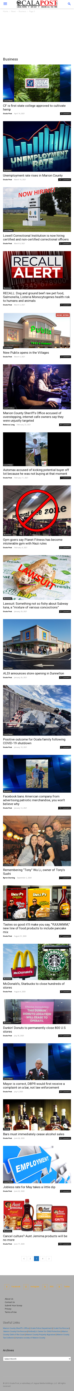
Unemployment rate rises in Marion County (33, 175)
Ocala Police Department (41, 1328)
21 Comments (65, 243)
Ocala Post (7, 113)
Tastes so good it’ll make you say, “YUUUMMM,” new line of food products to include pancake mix (36, 928)
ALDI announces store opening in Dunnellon (33, 673)
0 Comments (65, 113)
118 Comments (64, 1036)
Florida (6, 1129)
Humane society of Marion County (30, 1338)
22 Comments (65, 547)
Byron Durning (9, 878)
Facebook (16, 1286)
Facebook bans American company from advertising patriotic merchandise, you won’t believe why (34, 800)
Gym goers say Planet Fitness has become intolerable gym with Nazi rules (32, 541)
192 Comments (64, 1244)
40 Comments (65, 425)
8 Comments (65, 747)
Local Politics (9, 408)
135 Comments (64, 808)
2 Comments (65, 357)
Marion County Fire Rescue (15, 1331)
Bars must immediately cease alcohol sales (33, 1134)
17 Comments (65, 878)
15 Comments (65, 677)
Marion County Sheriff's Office (16, 1328)
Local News (8, 101)
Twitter (67, 1286)
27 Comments (65, 936)
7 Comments (65, 478)
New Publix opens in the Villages (26, 352)
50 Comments (65, 1092)
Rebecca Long (9, 424)
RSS (52, 1286)
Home (5, 11)
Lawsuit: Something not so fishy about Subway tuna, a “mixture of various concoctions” (35, 605)
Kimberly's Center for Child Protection (44, 1331)
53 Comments (65, 611)
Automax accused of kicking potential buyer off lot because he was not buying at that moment (36, 471)
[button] (69, 4)
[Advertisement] (37, 36)
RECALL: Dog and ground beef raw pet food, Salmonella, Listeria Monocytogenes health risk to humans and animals (36, 297)
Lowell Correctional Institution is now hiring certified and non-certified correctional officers (36, 237)
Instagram (35, 1286)
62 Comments (65, 1138)
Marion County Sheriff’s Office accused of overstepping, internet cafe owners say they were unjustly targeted (33, 416)
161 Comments (64, 179)
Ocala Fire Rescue (61, 1328)
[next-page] (49, 1258)
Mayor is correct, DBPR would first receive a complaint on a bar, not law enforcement (34, 1085)
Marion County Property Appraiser (40, 1334)
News (13, 11)
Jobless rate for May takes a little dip (29, 1187)
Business (22, 11)
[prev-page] (24, 1258)
